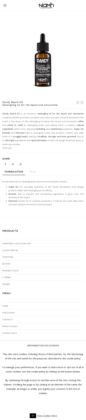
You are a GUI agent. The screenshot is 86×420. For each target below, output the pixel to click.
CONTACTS (7, 319)
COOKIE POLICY (9, 333)
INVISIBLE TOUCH (10, 270)
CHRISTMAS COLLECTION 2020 (16, 243)
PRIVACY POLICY (10, 326)
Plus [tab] (33, 171)
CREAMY (6, 284)
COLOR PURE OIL (10, 250)
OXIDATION (7, 257)
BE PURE (6, 263)
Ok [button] (33, 415)
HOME (5, 305)
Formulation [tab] (14, 171)
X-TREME (6, 277)
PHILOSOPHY (8, 312)
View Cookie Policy (47, 415)
